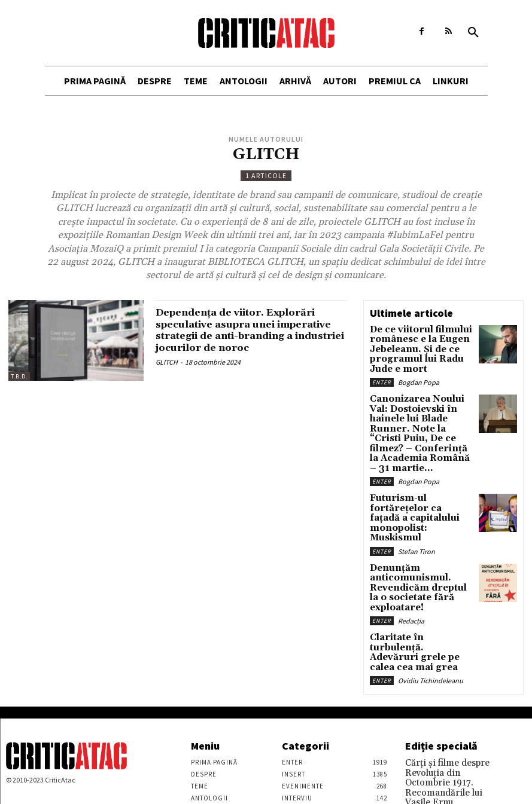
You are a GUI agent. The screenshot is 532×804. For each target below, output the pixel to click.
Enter (381, 374)
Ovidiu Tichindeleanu (430, 587)
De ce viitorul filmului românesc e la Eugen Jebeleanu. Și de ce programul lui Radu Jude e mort (420, 346)
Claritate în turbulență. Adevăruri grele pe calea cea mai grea (415, 568)
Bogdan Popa (418, 373)
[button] (473, 33)
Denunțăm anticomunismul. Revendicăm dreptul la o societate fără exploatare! (418, 519)
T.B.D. (19, 376)
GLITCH (167, 373)
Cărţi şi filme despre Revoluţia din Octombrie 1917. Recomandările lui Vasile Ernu (446, 684)
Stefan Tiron (416, 487)
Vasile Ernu (421, 708)
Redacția (411, 543)
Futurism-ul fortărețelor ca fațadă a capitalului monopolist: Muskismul (421, 468)
